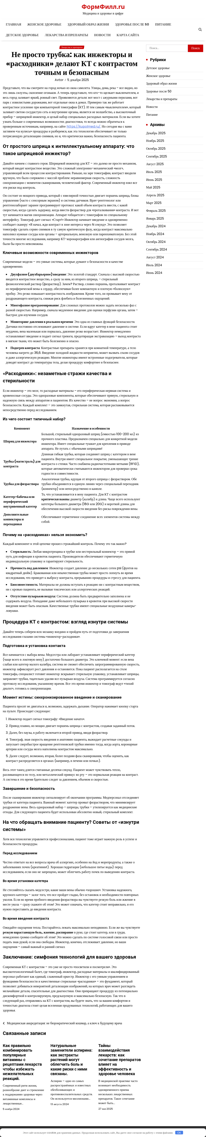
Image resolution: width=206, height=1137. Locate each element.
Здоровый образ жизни (88, 24)
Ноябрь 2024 (155, 234)
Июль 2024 (154, 265)
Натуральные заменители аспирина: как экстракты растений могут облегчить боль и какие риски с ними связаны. (71, 1059)
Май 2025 (153, 187)
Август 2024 (155, 257)
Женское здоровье (44, 24)
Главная (13, 24)
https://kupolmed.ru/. (84, 126)
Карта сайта (128, 35)
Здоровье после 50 (132, 24)
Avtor (59, 80)
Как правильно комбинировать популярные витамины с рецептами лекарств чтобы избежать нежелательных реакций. (22, 1062)
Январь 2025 (155, 218)
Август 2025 (155, 164)
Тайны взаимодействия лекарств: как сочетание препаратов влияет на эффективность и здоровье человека (119, 1059)
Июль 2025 (154, 172)
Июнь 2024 (154, 272)
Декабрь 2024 (156, 226)
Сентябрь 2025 (156, 156)
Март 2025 (154, 203)
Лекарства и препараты (66, 35)
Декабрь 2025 (155, 133)
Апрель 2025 (155, 195)
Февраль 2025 (156, 210)
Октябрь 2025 (156, 148)
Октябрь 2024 (156, 241)
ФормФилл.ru (103, 6)
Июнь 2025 (154, 179)
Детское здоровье (22, 35)
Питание (163, 24)
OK (179, 1132)
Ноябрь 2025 (155, 140)
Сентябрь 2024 (156, 249)
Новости (102, 35)
